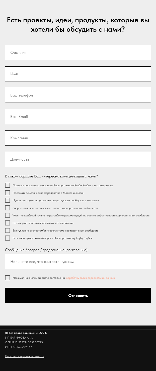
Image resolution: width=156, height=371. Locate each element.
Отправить (78, 295)
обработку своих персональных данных (90, 278)
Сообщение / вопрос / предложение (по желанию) (46, 249)
